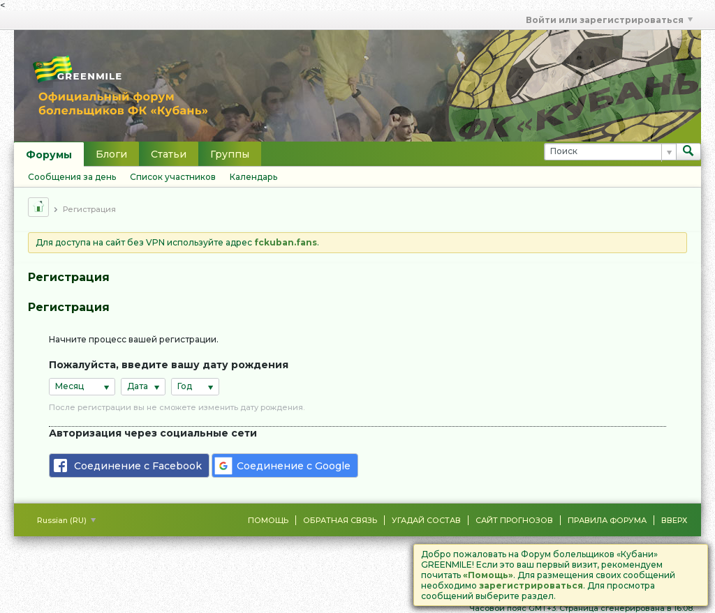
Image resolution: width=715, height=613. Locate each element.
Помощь (268, 520)
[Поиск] (610, 151)
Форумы (49, 155)
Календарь (253, 177)
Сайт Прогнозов (514, 520)
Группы (229, 154)
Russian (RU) (66, 520)
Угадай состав (426, 520)
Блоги (111, 154)
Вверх (674, 520)
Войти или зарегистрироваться (609, 20)
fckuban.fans (285, 242)
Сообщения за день (72, 177)
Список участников (173, 177)
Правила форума (607, 520)
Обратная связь (340, 520)
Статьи (168, 154)
